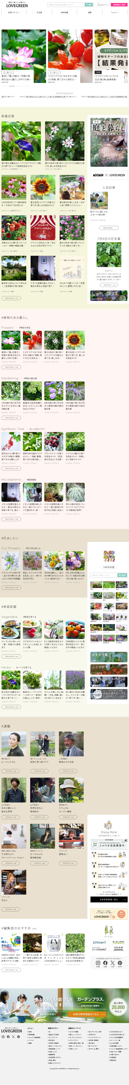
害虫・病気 (52, 1060)
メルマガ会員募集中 (116, 1037)
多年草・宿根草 (53, 1043)
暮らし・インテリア (74, 1034)
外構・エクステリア (54, 1063)
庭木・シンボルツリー (55, 1046)
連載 (90, 12)
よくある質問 (113, 1043)
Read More (107, 285)
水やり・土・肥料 (93, 1049)
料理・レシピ (52, 1052)
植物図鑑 (64, 12)
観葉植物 (51, 1054)
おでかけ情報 (73, 1032)
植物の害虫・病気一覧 (76, 1043)
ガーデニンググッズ (75, 1037)
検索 (88, 5)
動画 (29, 1043)
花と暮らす (8, 72)
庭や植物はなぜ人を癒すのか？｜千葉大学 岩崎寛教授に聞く (50, 96)
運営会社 (112, 1060)
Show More (107, 228)
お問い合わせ (114, 1054)
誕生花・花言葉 (53, 1034)
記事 (29, 1032)
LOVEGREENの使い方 (116, 1034)
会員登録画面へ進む (109, 809)
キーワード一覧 (114, 1040)
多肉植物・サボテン (54, 1057)
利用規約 (112, 1057)
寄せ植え (51, 1040)
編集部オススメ (16, 210)
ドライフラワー (73, 1040)
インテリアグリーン (94, 1037)
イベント (30, 1040)
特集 (98, 72)
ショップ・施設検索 (33, 1037)
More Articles (9, 298)
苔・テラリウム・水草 (94, 1032)
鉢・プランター (93, 1046)
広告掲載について (115, 1046)
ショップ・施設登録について (118, 1049)
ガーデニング (52, 1037)
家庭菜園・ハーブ (16, 169)
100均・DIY (92, 1034)
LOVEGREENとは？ (116, 1032)
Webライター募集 (115, 1052)
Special (114, 12)
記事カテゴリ (13, 12)
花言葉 (39, 12)
